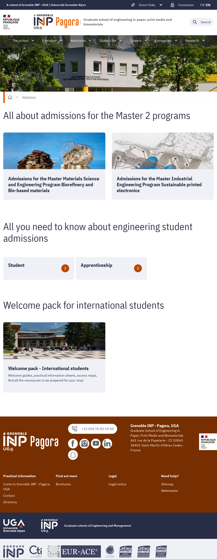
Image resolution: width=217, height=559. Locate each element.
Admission (29, 97)
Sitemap (167, 484)
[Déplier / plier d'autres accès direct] (147, 4)
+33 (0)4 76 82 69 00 (92, 428)
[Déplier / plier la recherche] (201, 22)
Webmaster (169, 491)
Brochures (63, 484)
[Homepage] (10, 97)
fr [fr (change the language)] (202, 5)
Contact (9, 496)
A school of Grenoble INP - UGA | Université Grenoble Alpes (46, 5)
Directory (10, 502)
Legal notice (117, 484)
